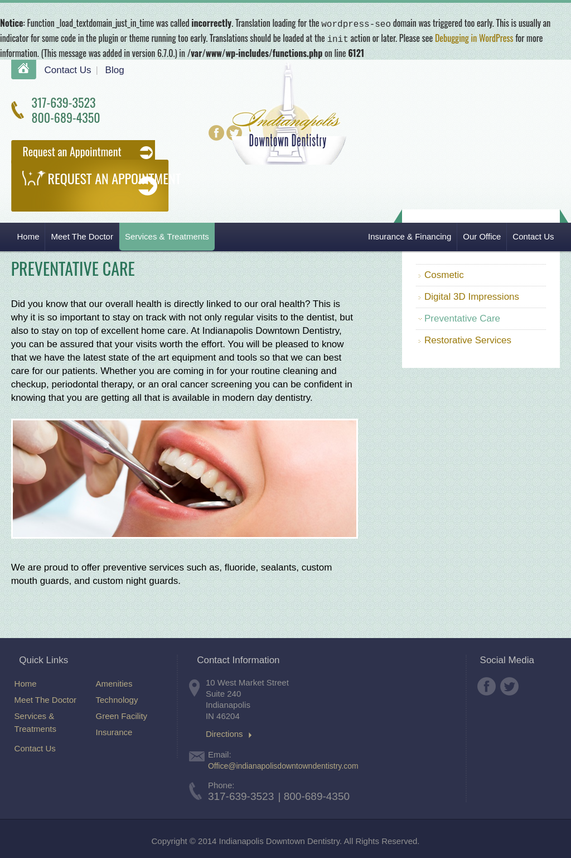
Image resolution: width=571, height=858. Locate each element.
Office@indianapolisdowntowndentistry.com (283, 763)
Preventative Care (462, 316)
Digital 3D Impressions (471, 294)
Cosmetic (444, 272)
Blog (114, 68)
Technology (117, 697)
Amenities (114, 681)
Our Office (482, 234)
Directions (224, 732)
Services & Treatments (167, 234)
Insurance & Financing (409, 234)
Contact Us (67, 68)
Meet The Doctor (82, 234)
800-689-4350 (65, 115)
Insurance (114, 730)
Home (23, 67)
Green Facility (122, 713)
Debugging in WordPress (474, 37)
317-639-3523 (63, 100)
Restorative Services (467, 338)
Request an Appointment (71, 149)
